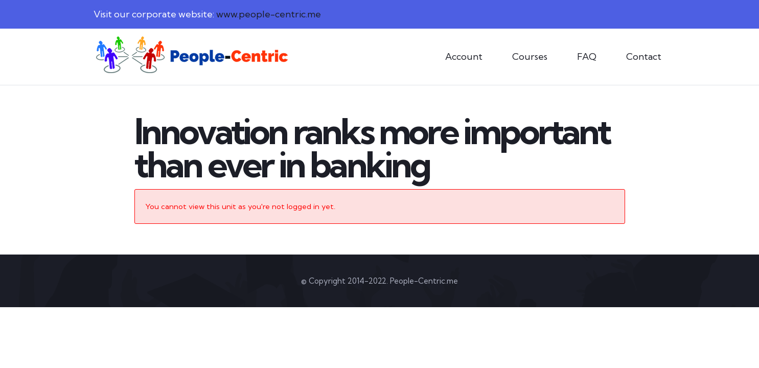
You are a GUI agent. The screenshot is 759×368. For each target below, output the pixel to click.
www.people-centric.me (268, 14)
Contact (643, 56)
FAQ (586, 56)
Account (463, 56)
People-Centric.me (424, 281)
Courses (529, 56)
